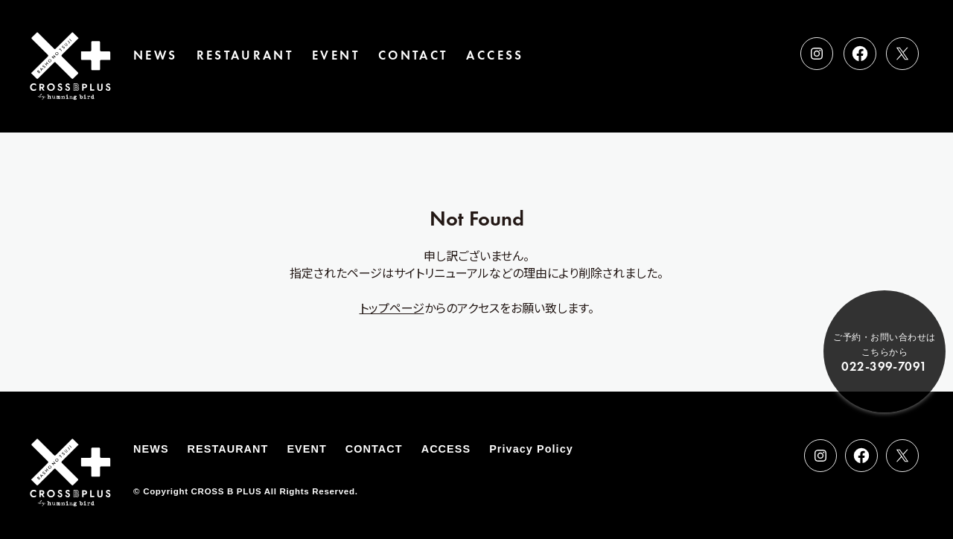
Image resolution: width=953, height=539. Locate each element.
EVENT (336, 55)
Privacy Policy (531, 449)
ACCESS (494, 55)
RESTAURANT (245, 55)
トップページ (392, 307)
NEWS (155, 55)
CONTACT (413, 55)
